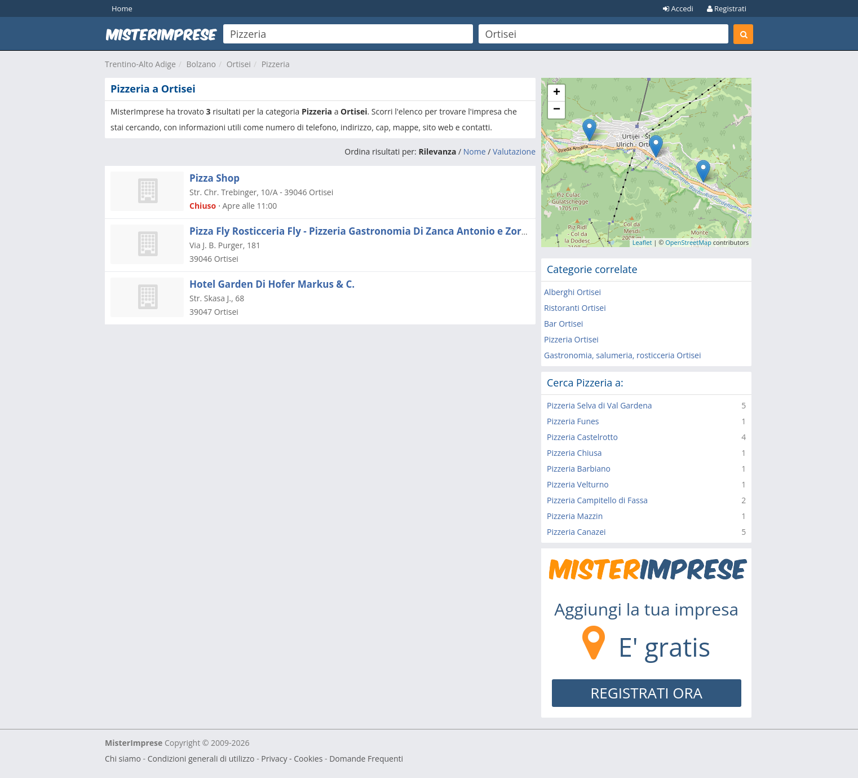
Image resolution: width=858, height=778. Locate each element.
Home (122, 8)
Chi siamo (123, 758)
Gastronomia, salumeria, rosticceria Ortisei (622, 355)
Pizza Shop (214, 178)
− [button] (556, 110)
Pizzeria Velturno (578, 484)
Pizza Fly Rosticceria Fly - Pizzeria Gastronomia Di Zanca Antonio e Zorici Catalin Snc (388, 231)
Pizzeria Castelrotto (582, 437)
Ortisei (239, 64)
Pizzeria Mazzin (575, 516)
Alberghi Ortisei (572, 292)
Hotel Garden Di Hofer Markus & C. (272, 284)
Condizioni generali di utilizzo (201, 758)
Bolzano (201, 64)
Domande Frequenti (366, 758)
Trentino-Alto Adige (140, 64)
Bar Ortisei (563, 323)
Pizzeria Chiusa (574, 452)
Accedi (678, 8)
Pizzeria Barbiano (579, 468)
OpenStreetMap (688, 242)
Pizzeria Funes (573, 421)
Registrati (726, 8)
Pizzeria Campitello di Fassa (597, 500)
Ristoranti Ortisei (575, 307)
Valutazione (514, 151)
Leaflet (642, 242)
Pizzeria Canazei (576, 531)
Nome (474, 151)
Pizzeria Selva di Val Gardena (599, 405)
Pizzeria (276, 64)
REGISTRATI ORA (646, 693)
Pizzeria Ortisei (571, 339)
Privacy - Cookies (291, 758)
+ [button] (556, 93)
